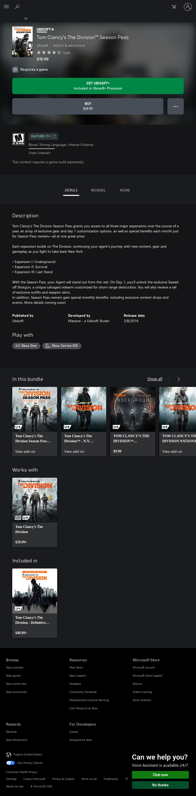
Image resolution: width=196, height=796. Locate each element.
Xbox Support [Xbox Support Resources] (77, 675)
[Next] (179, 379)
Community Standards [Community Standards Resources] (83, 691)
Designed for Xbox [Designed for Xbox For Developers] (80, 739)
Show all (154, 378)
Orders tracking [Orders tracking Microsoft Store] (142, 691)
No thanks (160, 785)
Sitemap (11, 778)
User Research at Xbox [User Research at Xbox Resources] (83, 708)
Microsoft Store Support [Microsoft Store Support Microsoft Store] (147, 675)
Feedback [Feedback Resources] (75, 683)
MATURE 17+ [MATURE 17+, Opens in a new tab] (43, 136)
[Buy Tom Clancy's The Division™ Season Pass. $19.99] (87, 106)
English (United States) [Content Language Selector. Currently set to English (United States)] (28, 754)
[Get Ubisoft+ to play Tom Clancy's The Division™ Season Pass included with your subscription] (98, 86)
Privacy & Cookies (63, 778)
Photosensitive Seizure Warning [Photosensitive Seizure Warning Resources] (89, 700)
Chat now (160, 775)
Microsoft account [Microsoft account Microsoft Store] (144, 667)
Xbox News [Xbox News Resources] (76, 667)
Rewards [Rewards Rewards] (11, 731)
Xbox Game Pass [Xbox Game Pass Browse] (16, 683)
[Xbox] (13, 18)
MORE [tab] (125, 190)
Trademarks (111, 778)
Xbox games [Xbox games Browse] (13, 675)
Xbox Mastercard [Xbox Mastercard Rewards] (16, 739)
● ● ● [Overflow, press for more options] (175, 106)
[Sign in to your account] (188, 7)
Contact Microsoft (34, 778)
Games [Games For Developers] (73, 731)
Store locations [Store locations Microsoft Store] (142, 700)
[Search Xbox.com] (18, 7)
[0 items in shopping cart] (175, 7)
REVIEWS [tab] (98, 190)
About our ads (14, 786)
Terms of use (89, 778)
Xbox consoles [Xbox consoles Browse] (14, 667)
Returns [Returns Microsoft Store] (137, 683)
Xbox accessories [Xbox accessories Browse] (16, 691)
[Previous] (168, 379)
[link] (34, 421)
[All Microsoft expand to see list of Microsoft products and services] (6, 7)
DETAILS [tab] (71, 190)
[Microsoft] (98, 4)
